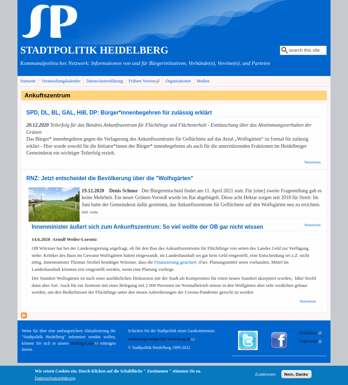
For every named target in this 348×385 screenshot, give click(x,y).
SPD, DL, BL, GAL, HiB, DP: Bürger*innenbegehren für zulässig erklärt (119, 113)
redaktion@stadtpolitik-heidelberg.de (161, 339)
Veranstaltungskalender (61, 81)
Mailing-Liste (84, 343)
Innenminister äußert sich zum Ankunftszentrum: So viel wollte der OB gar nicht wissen (147, 227)
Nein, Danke (296, 375)
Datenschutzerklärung (104, 81)
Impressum (310, 341)
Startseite (28, 81)
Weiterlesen (312, 162)
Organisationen (178, 81)
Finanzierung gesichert (178, 262)
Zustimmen (265, 375)
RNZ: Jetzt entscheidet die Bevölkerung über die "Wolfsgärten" (109, 178)
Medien (203, 81)
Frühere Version (145, 80)
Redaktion (310, 333)
